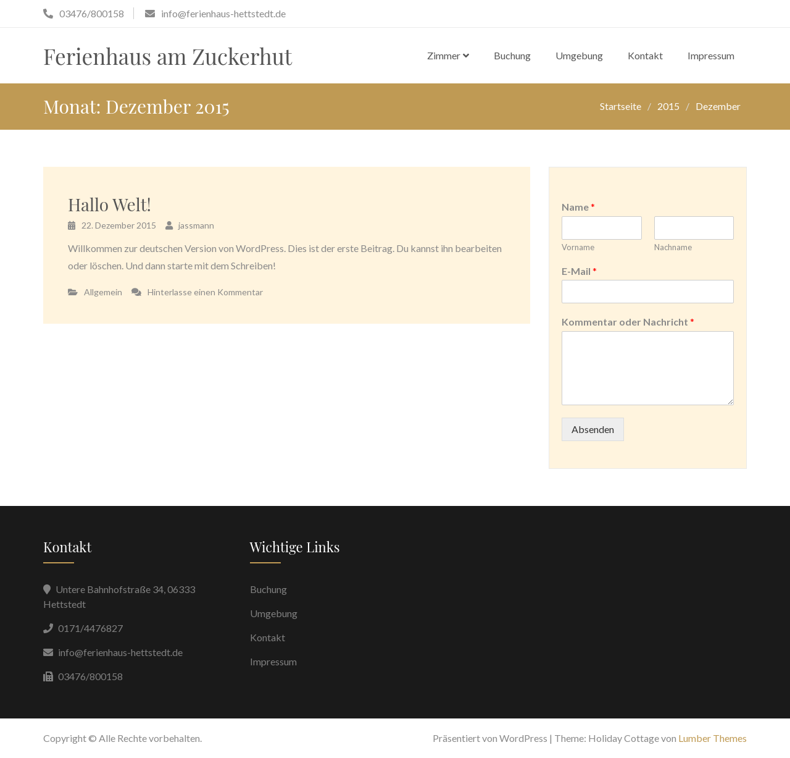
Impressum (711, 55)
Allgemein (103, 292)
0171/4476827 (90, 628)
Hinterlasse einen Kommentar (205, 292)
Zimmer (443, 55)
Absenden (593, 429)
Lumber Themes (712, 738)
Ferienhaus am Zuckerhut (167, 56)
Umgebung (579, 55)
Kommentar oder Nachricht (628, 321)
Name (578, 207)
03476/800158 (90, 676)
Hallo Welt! (109, 204)
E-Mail (579, 271)
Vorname (578, 247)
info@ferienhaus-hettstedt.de (120, 652)
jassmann (196, 225)
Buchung (512, 55)
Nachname (673, 247)
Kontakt (645, 55)
